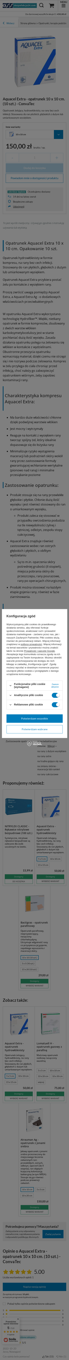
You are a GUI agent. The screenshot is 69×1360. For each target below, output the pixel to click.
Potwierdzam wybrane (34, 729)
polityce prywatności (31, 644)
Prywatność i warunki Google (39, 651)
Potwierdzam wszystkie (34, 718)
